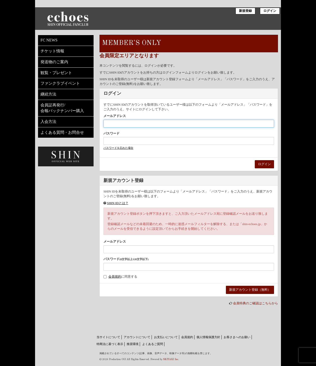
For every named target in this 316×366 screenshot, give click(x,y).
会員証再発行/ (65, 108)
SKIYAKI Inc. (171, 359)
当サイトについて (108, 337)
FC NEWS (49, 40)
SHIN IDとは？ (117, 203)
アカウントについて (137, 337)
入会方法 (48, 121)
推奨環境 (132, 344)
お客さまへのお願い (237, 337)
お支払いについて (166, 337)
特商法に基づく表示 (110, 344)
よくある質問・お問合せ (62, 132)
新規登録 (245, 11)
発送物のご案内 (54, 62)
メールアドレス (114, 116)
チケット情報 (52, 51)
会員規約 (114, 276)
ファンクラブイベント (60, 83)
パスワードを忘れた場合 (118, 147)
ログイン (269, 11)
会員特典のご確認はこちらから (255, 303)
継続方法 (48, 94)
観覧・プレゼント (56, 73)
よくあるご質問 (152, 344)
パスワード (111, 133)
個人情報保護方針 (208, 337)
